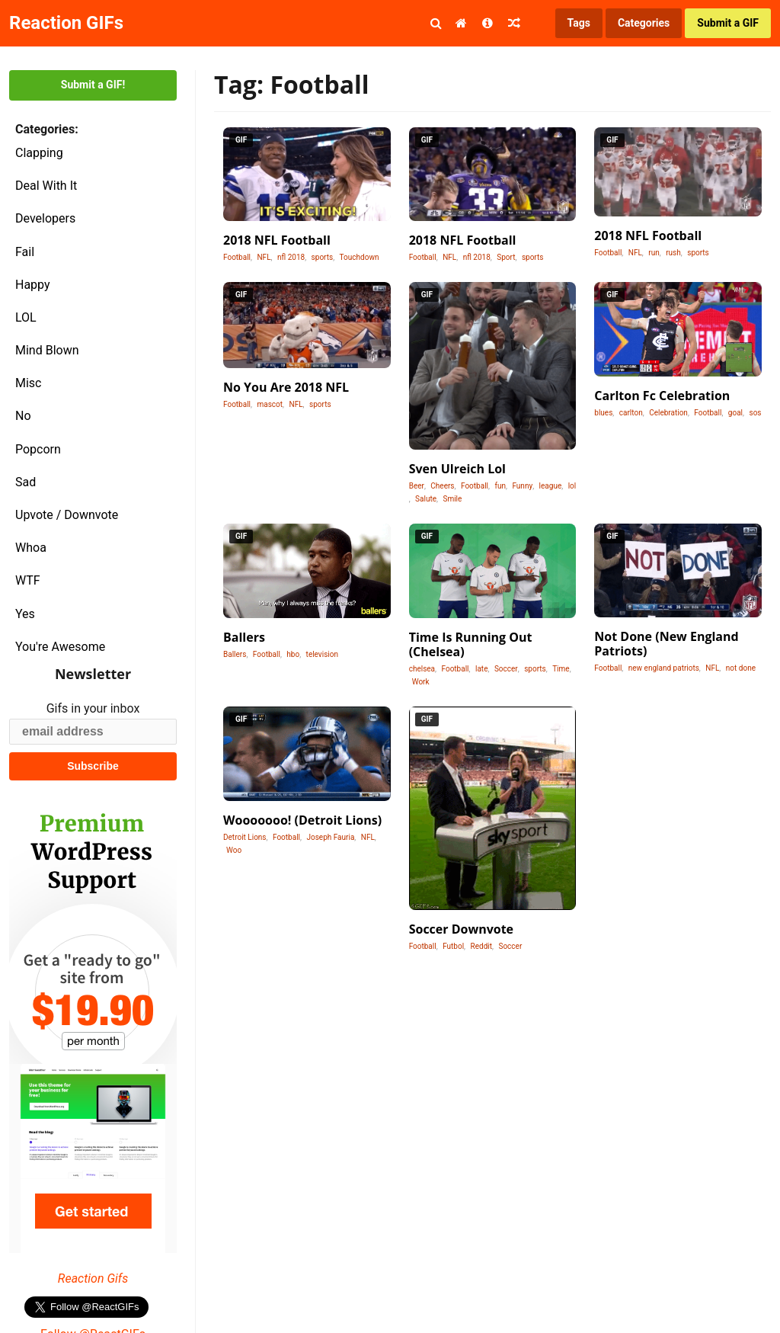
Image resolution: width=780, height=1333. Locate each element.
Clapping (39, 153)
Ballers (244, 637)
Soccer (506, 669)
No (23, 416)
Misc (28, 383)
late (481, 669)
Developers (45, 218)
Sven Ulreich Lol (457, 468)
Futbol (453, 946)
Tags (578, 23)
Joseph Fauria (330, 837)
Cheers (442, 486)
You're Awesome (60, 646)
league (550, 486)
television (322, 654)
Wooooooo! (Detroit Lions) (302, 820)
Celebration (668, 413)
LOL (26, 317)
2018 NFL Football (277, 240)
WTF (27, 580)
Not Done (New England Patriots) (666, 643)
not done (741, 668)
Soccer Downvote (461, 929)
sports (323, 257)
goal (735, 413)
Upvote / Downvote (66, 515)
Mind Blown (47, 350)
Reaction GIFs (66, 23)
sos (755, 413)
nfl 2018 (291, 257)
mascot (270, 404)
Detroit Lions (245, 837)
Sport (506, 257)
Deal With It (46, 185)
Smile (452, 499)
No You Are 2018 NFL (286, 387)
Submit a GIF (728, 23)
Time (560, 669)
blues (603, 413)
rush (673, 252)
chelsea (422, 669)
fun (500, 486)
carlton (631, 413)
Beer (416, 486)
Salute (425, 499)
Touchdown (359, 257)
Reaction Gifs (93, 1278)
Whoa (30, 547)
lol (572, 486)
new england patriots (663, 668)
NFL (263, 257)
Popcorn (38, 449)
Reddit (481, 946)
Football (237, 257)
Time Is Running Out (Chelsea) (470, 644)
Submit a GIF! (93, 85)
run (653, 252)
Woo (233, 850)
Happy (32, 284)
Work (421, 682)
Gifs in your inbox (93, 708)
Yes (25, 614)
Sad (25, 482)
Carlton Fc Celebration (662, 395)
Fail (24, 252)
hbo (292, 654)
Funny (522, 486)
